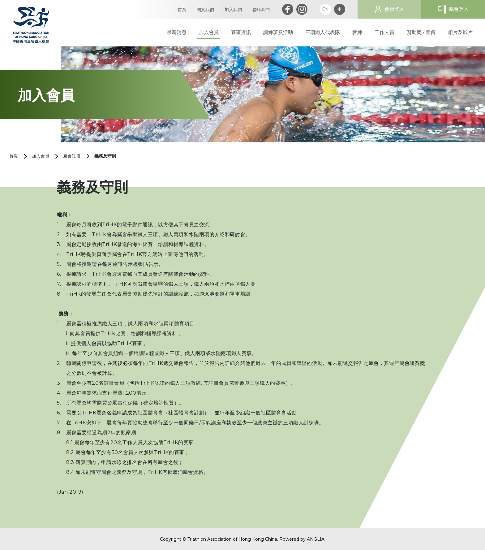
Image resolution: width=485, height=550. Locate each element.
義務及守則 (105, 156)
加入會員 (40, 156)
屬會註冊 (71, 156)
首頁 (13, 156)
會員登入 (394, 9)
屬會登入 (459, 9)
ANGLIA (315, 539)
